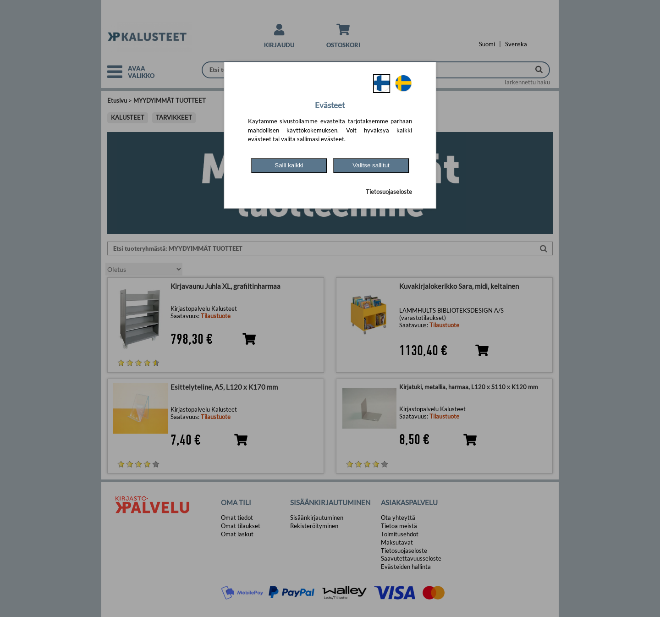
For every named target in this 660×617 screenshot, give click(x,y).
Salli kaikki (289, 165)
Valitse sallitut (371, 165)
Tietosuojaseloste (389, 191)
